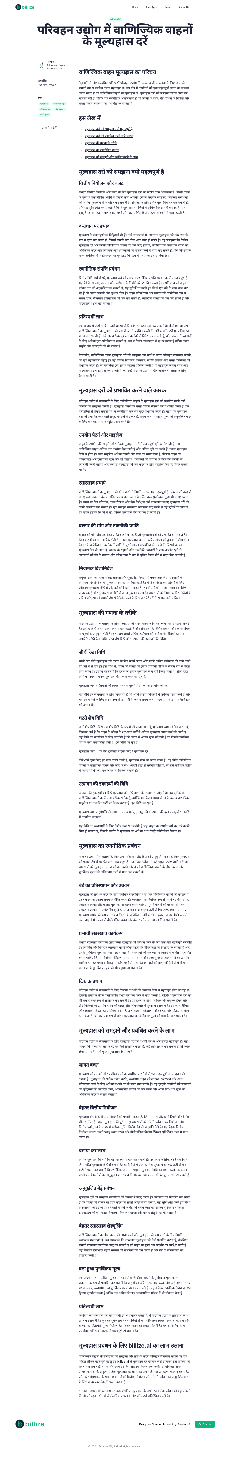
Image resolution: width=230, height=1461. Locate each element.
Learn (168, 7)
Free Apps (151, 7)
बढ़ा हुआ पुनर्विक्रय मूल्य (99, 1269)
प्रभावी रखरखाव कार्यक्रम (101, 933)
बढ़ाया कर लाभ (92, 1150)
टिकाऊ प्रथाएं (90, 981)
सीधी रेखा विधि (92, 652)
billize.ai (123, 1361)
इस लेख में (89, 118)
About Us (184, 7)
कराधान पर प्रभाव (94, 226)
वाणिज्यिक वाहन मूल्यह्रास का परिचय (117, 72)
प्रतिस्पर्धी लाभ (91, 317)
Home (135, 7)
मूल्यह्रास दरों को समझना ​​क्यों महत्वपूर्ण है (109, 129)
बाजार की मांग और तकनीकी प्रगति (109, 526)
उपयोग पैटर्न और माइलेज (100, 435)
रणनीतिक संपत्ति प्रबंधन (99, 269)
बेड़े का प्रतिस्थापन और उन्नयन (104, 885)
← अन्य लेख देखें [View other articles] (47, 128)
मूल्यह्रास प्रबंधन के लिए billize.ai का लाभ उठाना (131, 1345)
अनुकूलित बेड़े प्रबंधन (97, 1188)
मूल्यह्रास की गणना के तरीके (101, 143)
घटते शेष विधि (91, 718)
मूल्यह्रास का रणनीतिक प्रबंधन (102, 150)
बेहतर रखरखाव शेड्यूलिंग (101, 1226)
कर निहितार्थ (44, 114)
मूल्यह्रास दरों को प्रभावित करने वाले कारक (109, 136)
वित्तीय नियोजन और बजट (101, 183)
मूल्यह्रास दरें (44, 104)
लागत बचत (88, 1065)
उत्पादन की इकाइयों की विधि (103, 784)
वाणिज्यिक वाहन (59, 104)
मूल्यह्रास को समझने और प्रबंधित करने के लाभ (111, 157)
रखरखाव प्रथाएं (92, 483)
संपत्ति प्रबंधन (60, 109)
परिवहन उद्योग (45, 109)
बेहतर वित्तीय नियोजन (98, 1108)
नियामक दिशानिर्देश (96, 568)
